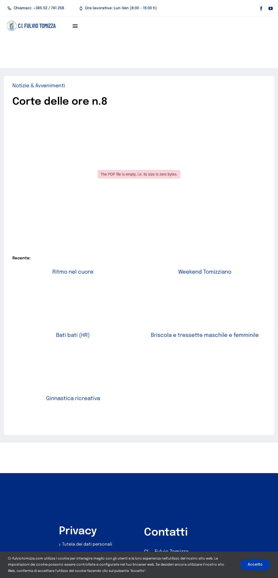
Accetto (255, 564)
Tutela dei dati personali (87, 511)
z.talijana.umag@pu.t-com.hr (179, 537)
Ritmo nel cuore (72, 272)
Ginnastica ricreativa (89, 389)
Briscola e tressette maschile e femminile (207, 330)
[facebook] (261, 8)
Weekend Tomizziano (199, 272)
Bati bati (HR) (81, 330)
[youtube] (271, 8)
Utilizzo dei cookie (81, 524)
